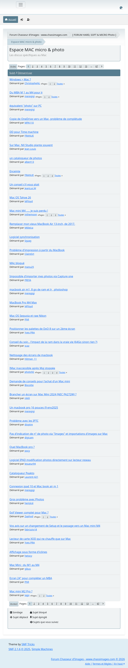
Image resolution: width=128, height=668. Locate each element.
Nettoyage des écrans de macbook (31, 355)
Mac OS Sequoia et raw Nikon (28, 316)
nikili (27, 398)
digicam (29, 437)
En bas (13, 66)
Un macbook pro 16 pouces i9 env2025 (34, 407)
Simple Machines (42, 649)
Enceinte (15, 171)
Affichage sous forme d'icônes (28, 552)
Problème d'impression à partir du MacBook (37, 250)
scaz (26, 345)
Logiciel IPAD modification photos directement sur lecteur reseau (50, 460)
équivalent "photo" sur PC (26, 106)
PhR (26, 319)
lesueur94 (30, 463)
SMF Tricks (28, 644)
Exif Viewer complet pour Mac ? (29, 512)
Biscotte (29, 385)
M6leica (28, 227)
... (91, 66)
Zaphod (28, 516)
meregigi (29, 96)
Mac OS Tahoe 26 (20, 197)
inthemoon (30, 214)
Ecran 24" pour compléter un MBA (31, 578)
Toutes (60, 83)
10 (69, 66)
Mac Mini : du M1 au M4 (24, 565)
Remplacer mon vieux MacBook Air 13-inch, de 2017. (42, 224)
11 (75, 66)
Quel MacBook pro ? (22, 447)
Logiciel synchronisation (25, 237)
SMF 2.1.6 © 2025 (19, 649)
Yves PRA (29, 332)
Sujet (12, 72)
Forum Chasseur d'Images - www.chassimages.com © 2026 (88, 659)
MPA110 (29, 122)
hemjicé (28, 503)
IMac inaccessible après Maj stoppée (32, 368)
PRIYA (27, 280)
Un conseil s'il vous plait (24, 184)
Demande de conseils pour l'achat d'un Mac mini (40, 381)
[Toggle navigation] (20, 4)
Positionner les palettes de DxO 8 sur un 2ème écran (42, 329)
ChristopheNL (32, 83)
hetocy (28, 555)
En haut (14, 604)
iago (26, 595)
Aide (87, 663)
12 (80, 66)
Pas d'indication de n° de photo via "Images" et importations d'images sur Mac (59, 434)
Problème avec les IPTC (24, 421)
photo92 (29, 371)
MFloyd (28, 201)
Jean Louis (30, 148)
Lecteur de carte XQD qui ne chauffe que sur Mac (40, 539)
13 (86, 66)
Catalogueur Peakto (22, 473)
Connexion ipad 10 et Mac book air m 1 (34, 486)
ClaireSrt (29, 253)
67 (97, 66)
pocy (27, 450)
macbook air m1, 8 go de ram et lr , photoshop (39, 289)
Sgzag (27, 240)
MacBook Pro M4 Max (23, 302)
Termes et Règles (102, 663)
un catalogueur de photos (26, 158)
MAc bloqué (17, 263)
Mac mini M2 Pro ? (21, 591)
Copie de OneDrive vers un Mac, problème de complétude (46, 119)
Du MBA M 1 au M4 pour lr (26, 92)
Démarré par (25, 72)
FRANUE (29, 135)
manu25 (29, 266)
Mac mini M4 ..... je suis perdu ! (29, 211)
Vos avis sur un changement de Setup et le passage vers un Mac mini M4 (55, 526)
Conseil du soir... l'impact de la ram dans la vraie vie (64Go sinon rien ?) (53, 342)
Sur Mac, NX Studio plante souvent (31, 145)
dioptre (28, 424)
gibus (27, 568)
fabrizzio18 (30, 529)
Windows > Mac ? (20, 79)
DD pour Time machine (24, 132)
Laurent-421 (31, 477)
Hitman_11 (30, 358)
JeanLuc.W (30, 188)
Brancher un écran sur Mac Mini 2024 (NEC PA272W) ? (43, 394)
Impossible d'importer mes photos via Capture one (41, 276)
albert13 (29, 161)
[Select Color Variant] (121, 8)
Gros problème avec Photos (27, 499)
